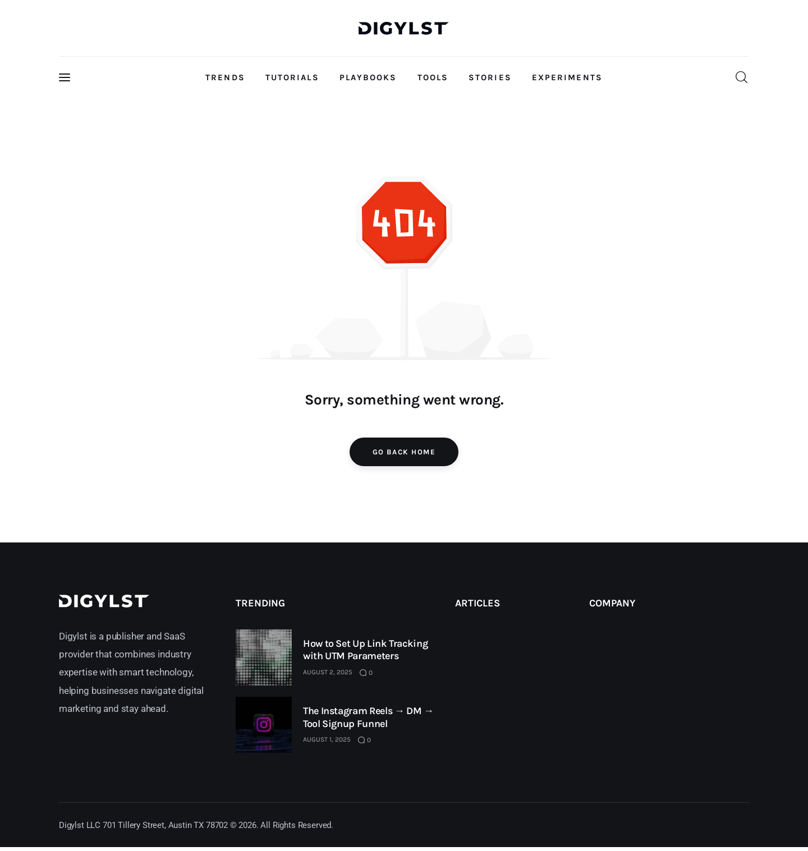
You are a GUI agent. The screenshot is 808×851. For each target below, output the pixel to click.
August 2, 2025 (327, 672)
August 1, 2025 (327, 739)
